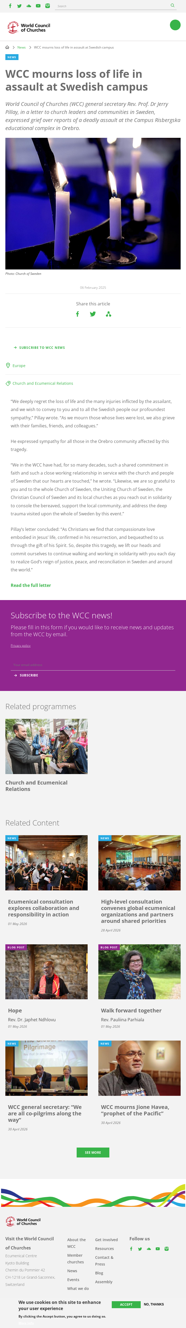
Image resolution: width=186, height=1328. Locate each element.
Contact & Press (104, 1261)
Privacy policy (21, 645)
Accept (126, 1304)
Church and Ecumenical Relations (43, 383)
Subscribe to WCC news (42, 347)
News (21, 47)
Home (7, 47)
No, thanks (154, 1304)
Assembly (104, 1281)
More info (26, 1323)
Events (73, 1279)
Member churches (75, 1258)
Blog (99, 1272)
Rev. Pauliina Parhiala (122, 1020)
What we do (78, 1288)
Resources (104, 1248)
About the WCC (76, 1243)
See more (93, 1152)
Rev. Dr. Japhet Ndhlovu (32, 1020)
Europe (19, 365)
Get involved (106, 1239)
